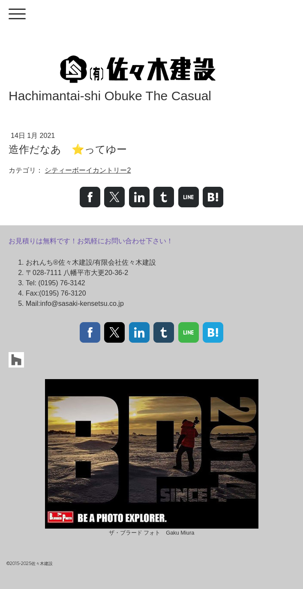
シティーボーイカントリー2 (88, 170)
